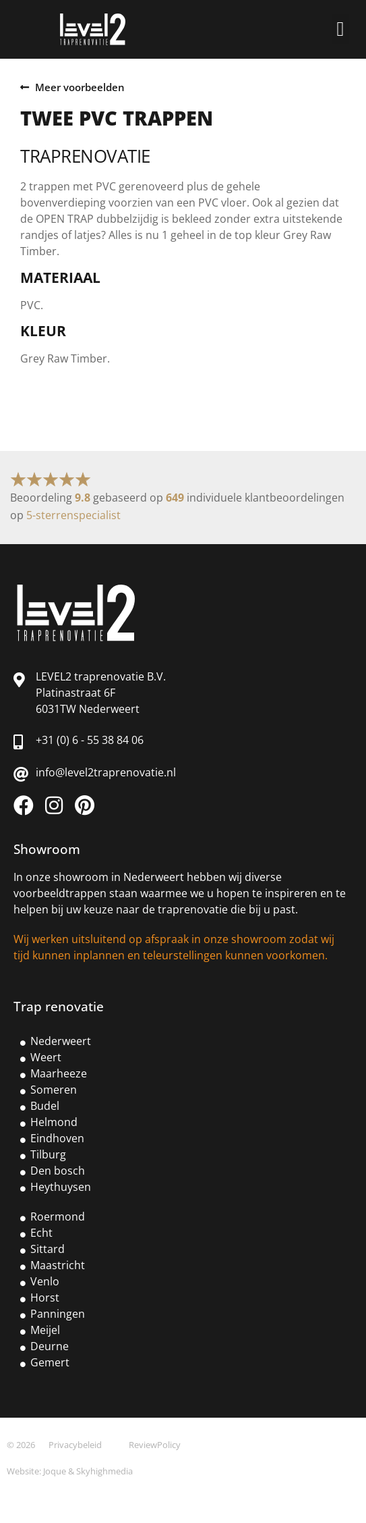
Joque (54, 1471)
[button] (340, 29)
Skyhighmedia (104, 1471)
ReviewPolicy (155, 1445)
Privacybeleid (75, 1445)
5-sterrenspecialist (73, 515)
